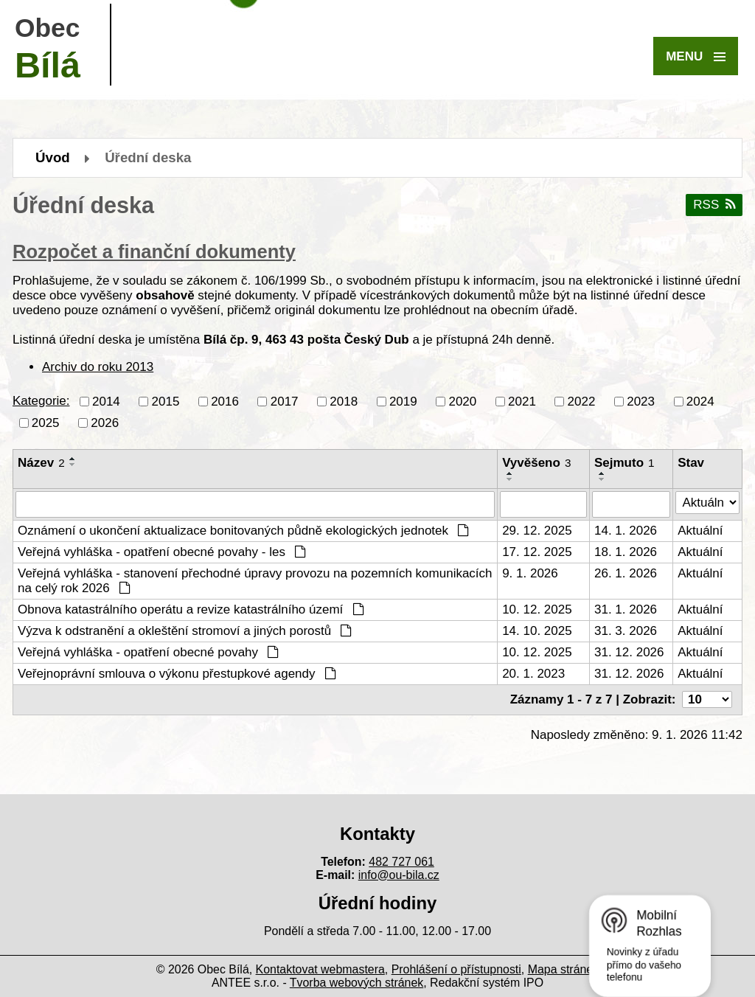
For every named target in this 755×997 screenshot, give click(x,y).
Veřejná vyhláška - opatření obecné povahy (148, 652)
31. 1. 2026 (625, 609)
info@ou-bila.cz (398, 875)
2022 (582, 401)
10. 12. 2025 (537, 609)
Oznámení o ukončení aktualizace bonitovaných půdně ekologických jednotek (243, 531)
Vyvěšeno (536, 463)
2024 (700, 401)
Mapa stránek (563, 969)
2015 (166, 401)
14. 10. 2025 (537, 631)
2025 (46, 422)
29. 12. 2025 (537, 531)
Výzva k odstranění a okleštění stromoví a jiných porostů (185, 631)
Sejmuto (624, 463)
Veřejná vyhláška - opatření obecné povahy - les (162, 552)
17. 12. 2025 (537, 552)
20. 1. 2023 (533, 674)
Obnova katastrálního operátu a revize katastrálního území (191, 609)
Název (41, 463)
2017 (285, 401)
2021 (522, 401)
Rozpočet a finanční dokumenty (154, 251)
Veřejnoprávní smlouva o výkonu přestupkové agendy (177, 674)
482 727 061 (401, 861)
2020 (462, 401)
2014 (106, 401)
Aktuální (700, 531)
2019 (403, 401)
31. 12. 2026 (629, 652)
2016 (225, 401)
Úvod (52, 157)
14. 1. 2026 (625, 531)
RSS (713, 205)
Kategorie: (41, 401)
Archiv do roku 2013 (97, 367)
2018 (344, 401)
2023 (641, 401)
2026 (105, 422)
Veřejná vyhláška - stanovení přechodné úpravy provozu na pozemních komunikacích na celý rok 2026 (255, 580)
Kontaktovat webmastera (320, 969)
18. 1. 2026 (625, 552)
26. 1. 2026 (625, 573)
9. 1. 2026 (530, 573)
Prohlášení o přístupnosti (456, 969)
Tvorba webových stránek (356, 982)
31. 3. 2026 (625, 631)
